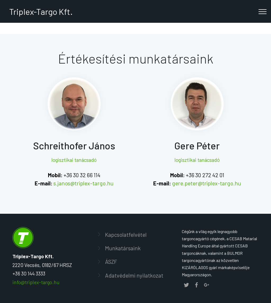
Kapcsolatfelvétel (126, 234)
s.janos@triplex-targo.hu (83, 183)
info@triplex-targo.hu (36, 282)
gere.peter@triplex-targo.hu (206, 183)
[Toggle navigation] (263, 11)
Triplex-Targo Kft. (40, 11)
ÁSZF (111, 261)
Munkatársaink (123, 248)
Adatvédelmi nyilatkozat (134, 275)
